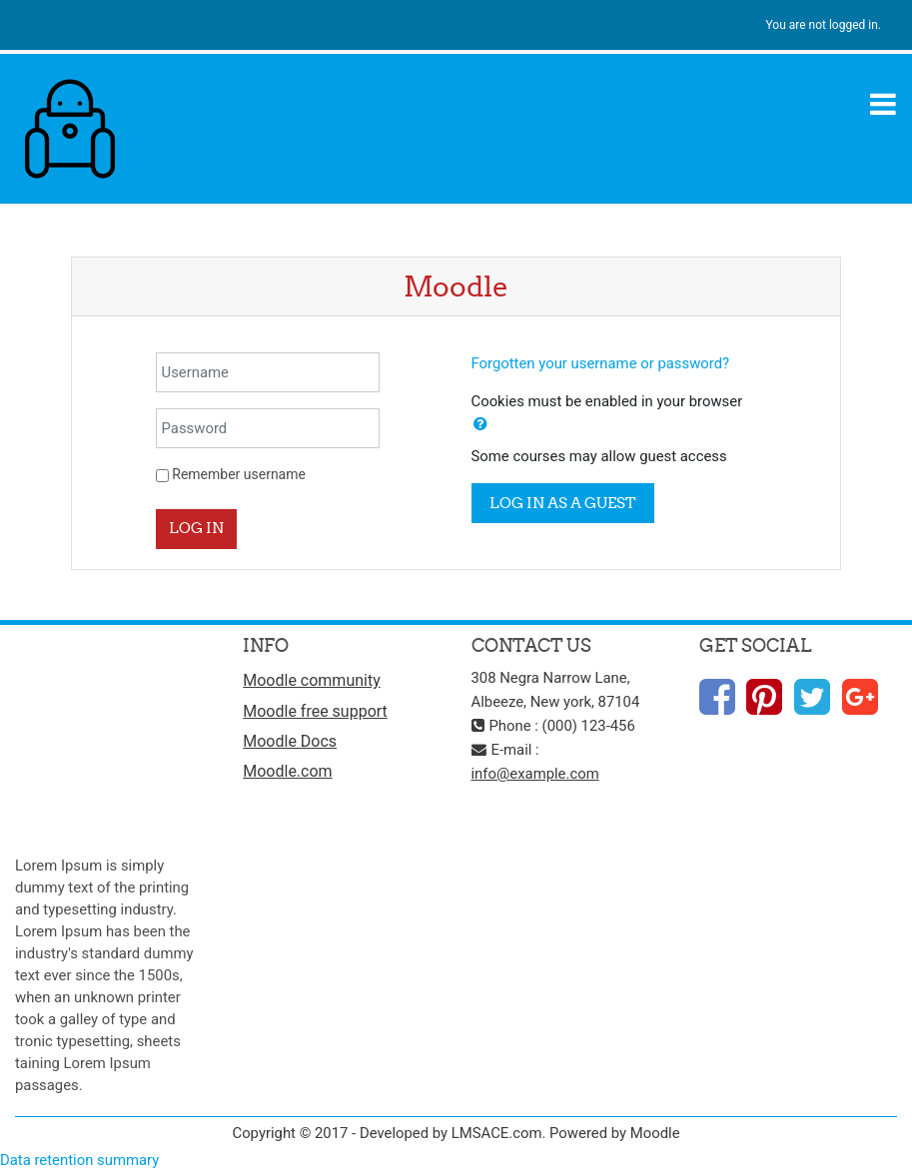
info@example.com (535, 774)
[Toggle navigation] (883, 104)
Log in (196, 527)
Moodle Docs (290, 741)
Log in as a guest (562, 502)
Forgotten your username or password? (600, 363)
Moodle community (312, 680)
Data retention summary (79, 1160)
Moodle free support (315, 711)
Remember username (239, 474)
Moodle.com (287, 771)
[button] (480, 424)
